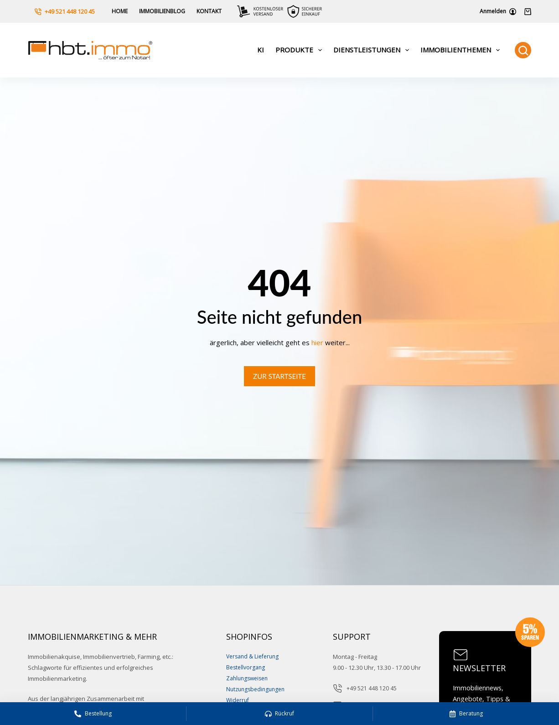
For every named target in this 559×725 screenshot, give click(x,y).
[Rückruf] (279, 713)
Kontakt (209, 11)
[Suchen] (523, 50)
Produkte (300, 50)
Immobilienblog (162, 11)
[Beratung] (466, 713)
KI (260, 49)
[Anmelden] (498, 11)
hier (317, 342)
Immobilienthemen (461, 50)
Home (120, 11)
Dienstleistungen (373, 50)
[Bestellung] (93, 713)
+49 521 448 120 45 (65, 11)
